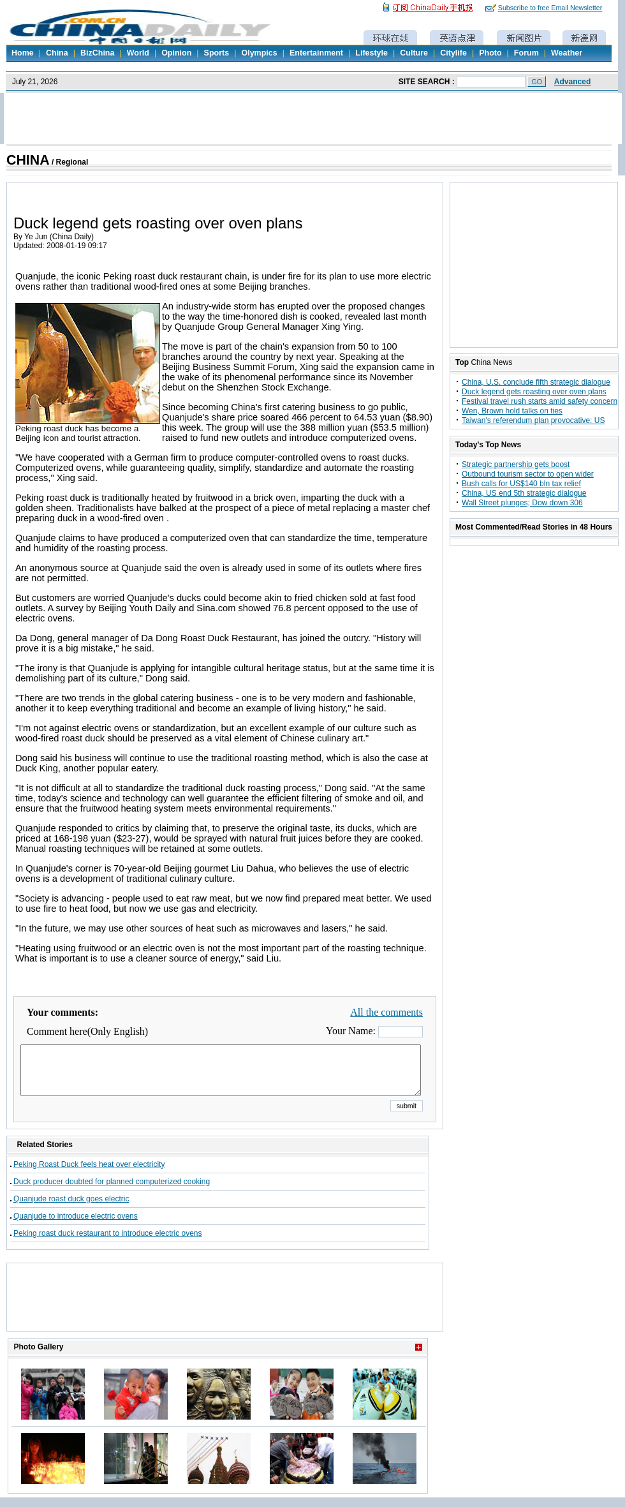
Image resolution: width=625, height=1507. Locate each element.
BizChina (97, 52)
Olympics (259, 52)
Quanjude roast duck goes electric (71, 1208)
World (138, 52)
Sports (217, 52)
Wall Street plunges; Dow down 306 (522, 502)
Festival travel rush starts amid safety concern (539, 401)
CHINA (28, 160)
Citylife (453, 52)
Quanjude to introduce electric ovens (75, 1225)
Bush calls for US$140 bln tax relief (521, 483)
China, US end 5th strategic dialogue (524, 493)
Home (22, 52)
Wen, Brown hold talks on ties (512, 410)
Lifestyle (371, 52)
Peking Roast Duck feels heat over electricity (89, 1173)
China (57, 52)
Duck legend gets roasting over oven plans (534, 391)
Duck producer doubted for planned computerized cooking (111, 1191)
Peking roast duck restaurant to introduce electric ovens (107, 1242)
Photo (490, 52)
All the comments (386, 1012)
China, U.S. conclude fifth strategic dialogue (536, 382)
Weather (566, 52)
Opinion (176, 52)
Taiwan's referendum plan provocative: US (533, 420)
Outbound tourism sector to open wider (528, 474)
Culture (414, 52)
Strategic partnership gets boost (516, 464)
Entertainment (316, 52)
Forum (526, 52)
